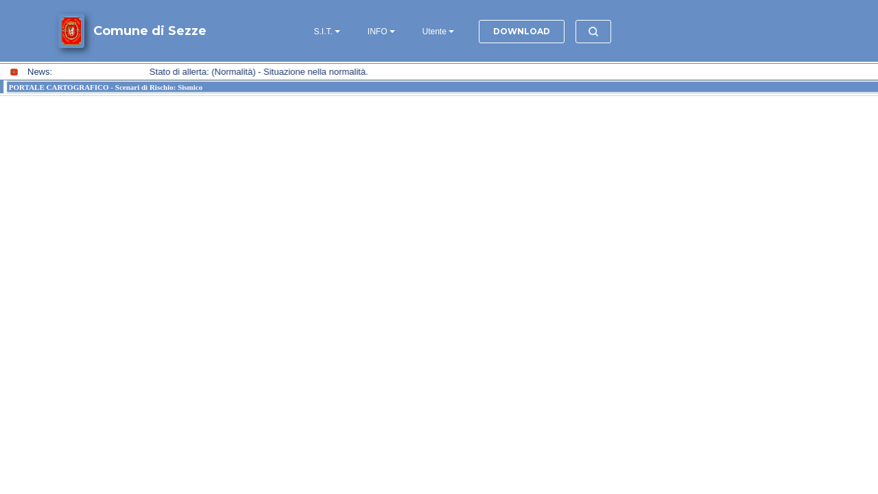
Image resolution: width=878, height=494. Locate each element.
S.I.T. (323, 31)
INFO (378, 31)
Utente (435, 31)
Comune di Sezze (149, 30)
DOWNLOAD (521, 31)
